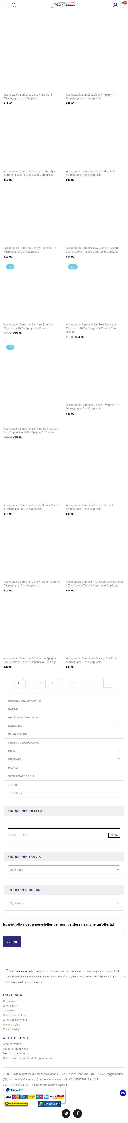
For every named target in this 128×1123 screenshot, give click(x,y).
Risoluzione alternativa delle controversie (28, 1058)
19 (97, 683)
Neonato (15, 759)
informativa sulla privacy (28, 971)
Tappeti (13, 784)
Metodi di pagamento (16, 1053)
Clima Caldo (17, 734)
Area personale (12, 1044)
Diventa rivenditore (14, 1015)
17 (74, 683)
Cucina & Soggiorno (23, 742)
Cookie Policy (11, 1029)
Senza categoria (21, 776)
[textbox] (64, 870)
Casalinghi (16, 725)
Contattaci (9, 1010)
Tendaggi (15, 793)
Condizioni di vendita (15, 1019)
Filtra (114, 835)
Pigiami (13, 767)
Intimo (13, 751)
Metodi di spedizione (15, 1048)
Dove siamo (10, 1005)
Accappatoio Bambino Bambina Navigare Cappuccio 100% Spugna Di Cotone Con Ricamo (91, 330)
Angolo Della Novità (24, 700)
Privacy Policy (11, 1024)
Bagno (13, 709)
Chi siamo (9, 1001)
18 (85, 683)
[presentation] (33, 960)
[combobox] (64, 869)
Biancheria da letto (23, 717)
